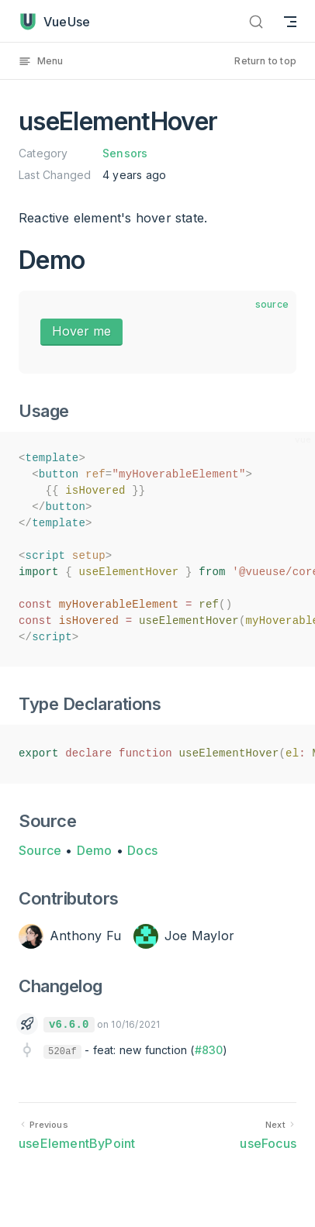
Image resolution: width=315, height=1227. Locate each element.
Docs (142, 850)
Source (40, 850)
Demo (94, 850)
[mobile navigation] (290, 21)
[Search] (256, 21)
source (272, 304)
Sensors (124, 153)
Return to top (265, 61)
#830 (209, 1049)
